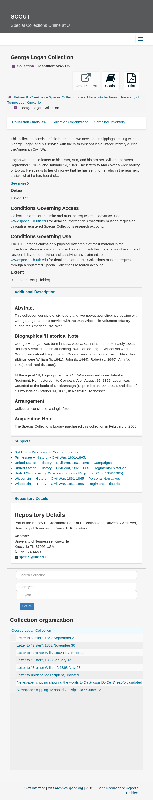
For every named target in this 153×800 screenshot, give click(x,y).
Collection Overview (29, 122)
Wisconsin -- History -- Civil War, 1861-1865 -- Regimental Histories (68, 484)
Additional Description (35, 292)
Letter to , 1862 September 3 (45, 638)
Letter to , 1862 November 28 (50, 653)
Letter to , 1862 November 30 (46, 645)
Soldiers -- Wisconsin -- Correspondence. (47, 452)
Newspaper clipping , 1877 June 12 (59, 690)
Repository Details (31, 498)
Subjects (23, 441)
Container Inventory (109, 122)
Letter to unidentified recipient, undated (48, 675)
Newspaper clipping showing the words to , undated (79, 682)
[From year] (76, 587)
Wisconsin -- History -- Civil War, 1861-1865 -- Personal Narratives (67, 478)
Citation (110, 80)
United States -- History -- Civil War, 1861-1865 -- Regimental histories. (71, 468)
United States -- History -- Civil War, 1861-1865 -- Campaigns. (64, 463)
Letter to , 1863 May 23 (49, 667)
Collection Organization (69, 122)
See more (20, 183)
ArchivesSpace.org (69, 788)
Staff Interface (34, 788)
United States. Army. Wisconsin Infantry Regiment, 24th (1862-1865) (69, 473)
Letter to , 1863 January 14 (44, 660)
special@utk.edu (32, 557)
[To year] (77, 595)
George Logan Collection (31, 630)
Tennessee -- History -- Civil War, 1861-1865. (50, 457)
